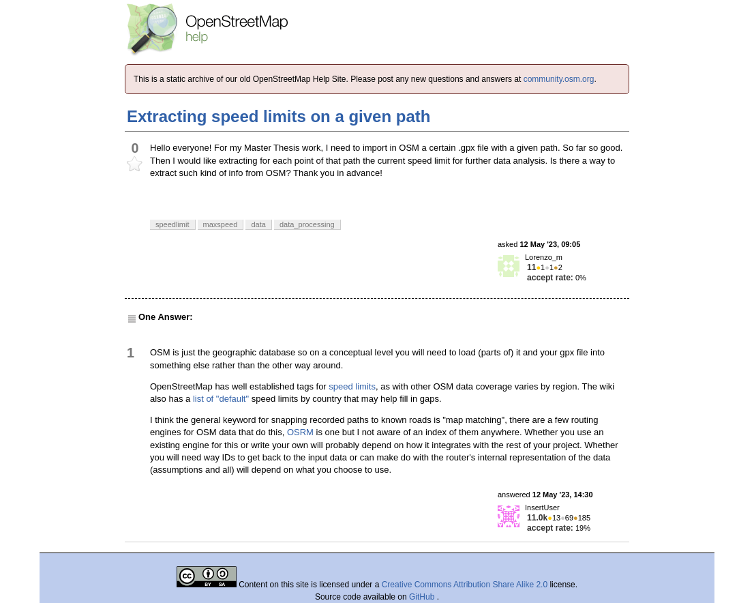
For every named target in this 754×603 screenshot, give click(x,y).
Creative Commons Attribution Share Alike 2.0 (464, 584)
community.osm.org (559, 79)
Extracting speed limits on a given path (278, 116)
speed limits (352, 386)
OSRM (300, 432)
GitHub (423, 597)
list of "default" (221, 399)
